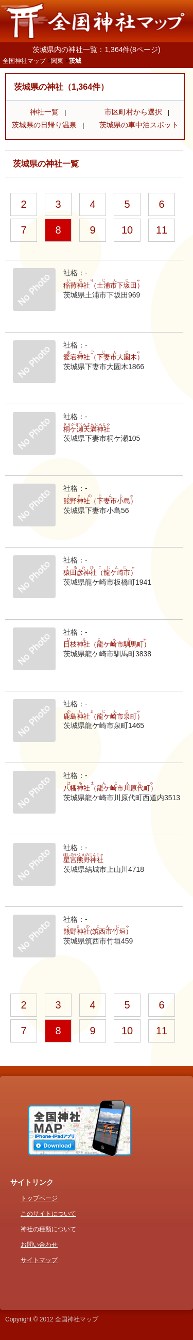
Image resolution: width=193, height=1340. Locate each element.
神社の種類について (48, 1229)
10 (127, 230)
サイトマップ (39, 1260)
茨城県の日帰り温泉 (44, 125)
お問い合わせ (39, 1244)
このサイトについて (48, 1213)
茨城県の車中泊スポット (139, 125)
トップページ (39, 1198)
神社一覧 (44, 112)
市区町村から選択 (133, 112)
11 (161, 230)
